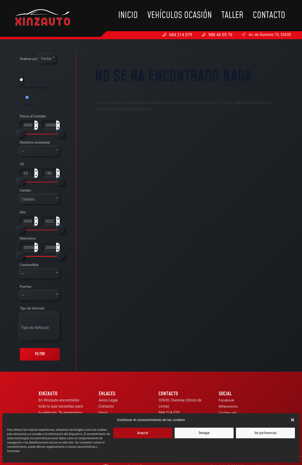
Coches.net (228, 412)
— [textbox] (23, 151)
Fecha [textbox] (46, 58)
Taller (248, 15)
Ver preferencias (265, 433)
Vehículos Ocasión (212, 15)
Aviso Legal (108, 400)
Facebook (227, 400)
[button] (292, 420)
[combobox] (47, 59)
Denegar (204, 433)
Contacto (275, 15)
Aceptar (142, 433)
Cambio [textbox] (28, 199)
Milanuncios (229, 406)
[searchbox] (40, 328)
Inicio (177, 15)
